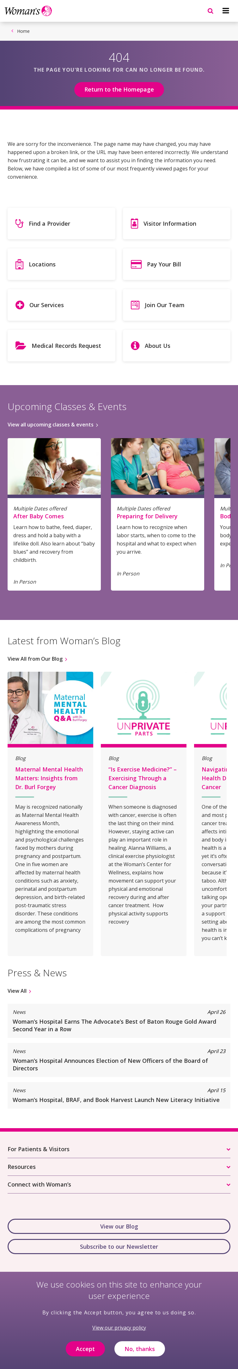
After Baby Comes (38, 516)
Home (23, 31)
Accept (85, 1354)
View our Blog (119, 1226)
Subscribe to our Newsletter (119, 1246)
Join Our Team (165, 305)
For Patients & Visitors (39, 1149)
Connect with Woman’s (39, 1184)
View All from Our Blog (35, 658)
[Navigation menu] (225, 10)
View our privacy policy (119, 1333)
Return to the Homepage (119, 89)
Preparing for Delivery (147, 516)
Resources (22, 1166)
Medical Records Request (66, 345)
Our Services (46, 305)
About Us (157, 345)
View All (17, 990)
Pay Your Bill (164, 264)
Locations (42, 264)
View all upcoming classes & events (51, 424)
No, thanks (140, 1354)
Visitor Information (169, 223)
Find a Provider (49, 223)
